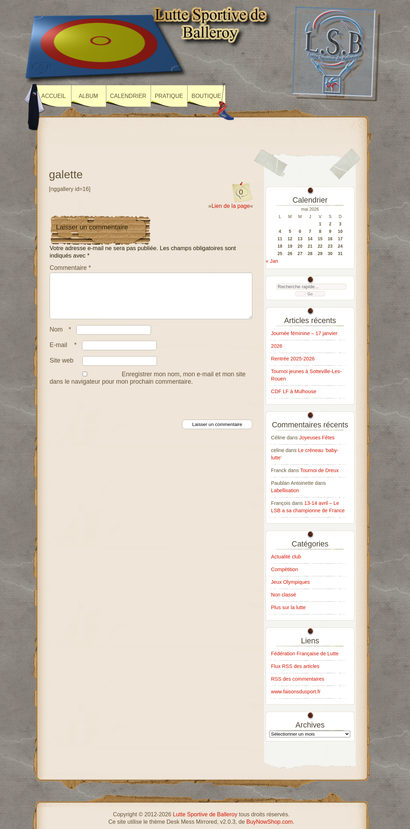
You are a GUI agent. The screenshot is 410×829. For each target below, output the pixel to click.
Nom (62, 337)
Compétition (284, 569)
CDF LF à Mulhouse (293, 391)
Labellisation (285, 490)
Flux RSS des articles (295, 666)
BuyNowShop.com (269, 822)
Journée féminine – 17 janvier (304, 333)
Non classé (283, 595)
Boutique (206, 96)
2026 (276, 346)
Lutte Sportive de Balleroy (205, 814)
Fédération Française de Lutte (305, 653)
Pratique (169, 96)
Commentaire (70, 267)
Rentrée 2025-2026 (293, 358)
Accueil (53, 96)
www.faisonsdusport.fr (296, 691)
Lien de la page (231, 206)
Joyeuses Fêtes (317, 437)
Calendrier (128, 96)
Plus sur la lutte (288, 607)
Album (88, 96)
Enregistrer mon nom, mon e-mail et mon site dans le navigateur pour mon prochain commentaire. (148, 386)
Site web (61, 368)
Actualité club (286, 556)
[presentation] (102, 410)
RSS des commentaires (297, 679)
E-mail (65, 353)
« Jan (272, 261)
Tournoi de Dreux (319, 470)
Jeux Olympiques (290, 582)
